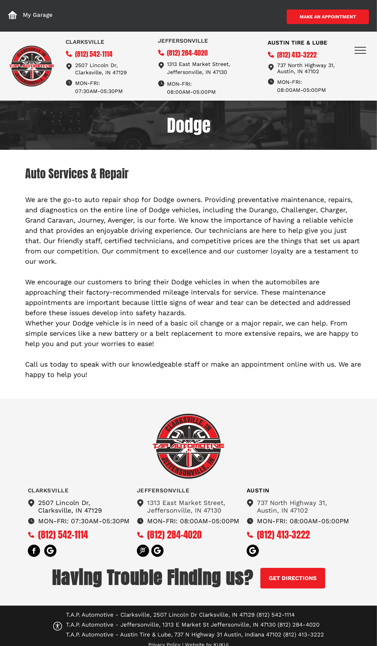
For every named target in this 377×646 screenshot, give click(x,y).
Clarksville (85, 41)
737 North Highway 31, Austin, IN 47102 (306, 68)
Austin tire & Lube (297, 42)
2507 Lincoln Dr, (96, 65)
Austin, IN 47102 (282, 510)
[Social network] (50, 552)
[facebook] (34, 552)
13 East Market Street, (201, 64)
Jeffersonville (183, 40)
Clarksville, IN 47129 (101, 72)
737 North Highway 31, (292, 503)
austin (258, 490)
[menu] (360, 50)
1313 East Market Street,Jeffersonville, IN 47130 (186, 506)
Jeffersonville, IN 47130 (197, 72)
